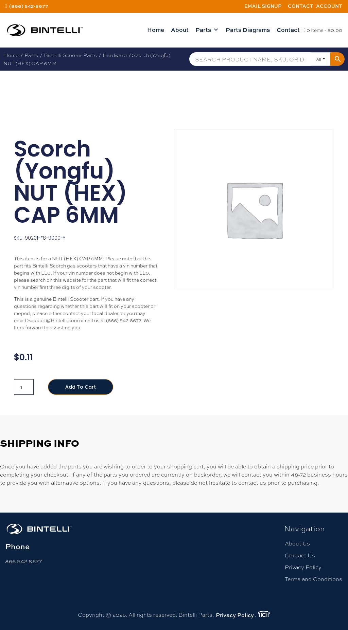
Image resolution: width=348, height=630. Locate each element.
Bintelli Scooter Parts (70, 55)
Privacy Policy (303, 567)
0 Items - (323, 29)
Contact (300, 6)
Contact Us (300, 555)
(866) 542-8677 (28, 6)
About (180, 30)
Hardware (115, 55)
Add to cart (80, 387)
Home (155, 30)
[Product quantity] (24, 387)
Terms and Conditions (313, 579)
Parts (207, 30)
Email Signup (263, 6)
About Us (297, 543)
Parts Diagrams (248, 30)
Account (329, 6)
